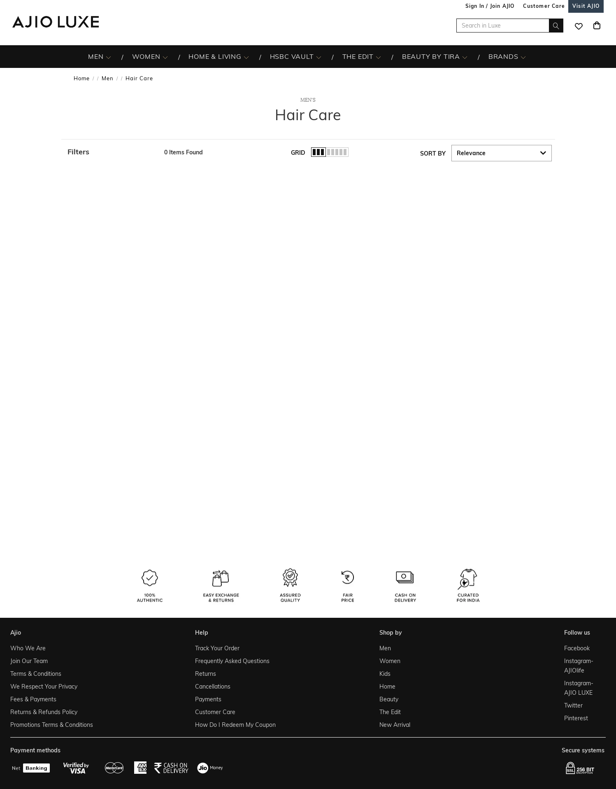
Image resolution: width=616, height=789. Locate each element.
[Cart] (597, 26)
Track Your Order (217, 648)
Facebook (577, 648)
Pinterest (576, 718)
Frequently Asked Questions (232, 661)
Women (389, 661)
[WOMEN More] (165, 56)
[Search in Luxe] (509, 26)
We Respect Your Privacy (43, 686)
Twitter (573, 705)
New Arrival (394, 724)
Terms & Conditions (35, 673)
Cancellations (212, 686)
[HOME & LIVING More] (246, 56)
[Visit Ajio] (586, 6)
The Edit (390, 712)
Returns (205, 673)
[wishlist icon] (579, 26)
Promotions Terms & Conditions (51, 724)
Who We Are (28, 648)
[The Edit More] (378, 56)
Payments (208, 699)
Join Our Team (29, 661)
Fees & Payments (33, 699)
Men (108, 78)
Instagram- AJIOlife (578, 665)
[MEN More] (108, 56)
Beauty (388, 699)
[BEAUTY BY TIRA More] (465, 56)
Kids (385, 673)
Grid (298, 152)
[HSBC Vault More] (318, 56)
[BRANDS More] (523, 56)
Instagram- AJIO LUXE (578, 688)
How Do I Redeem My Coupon (235, 724)
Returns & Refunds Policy (43, 712)
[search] (556, 26)
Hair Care (139, 78)
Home (82, 78)
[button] (111, 152)
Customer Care (215, 712)
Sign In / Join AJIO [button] (490, 6)
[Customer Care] (544, 6)
